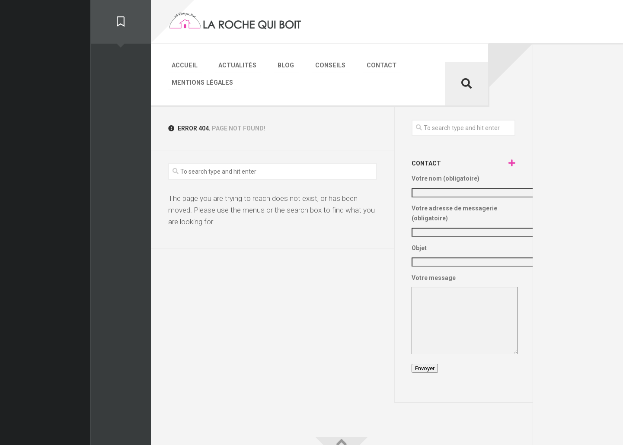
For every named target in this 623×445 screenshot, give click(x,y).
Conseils (301, 64)
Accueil (181, 64)
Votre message (463, 296)
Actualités (225, 64)
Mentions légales (400, 64)
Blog (265, 64)
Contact (343, 64)
